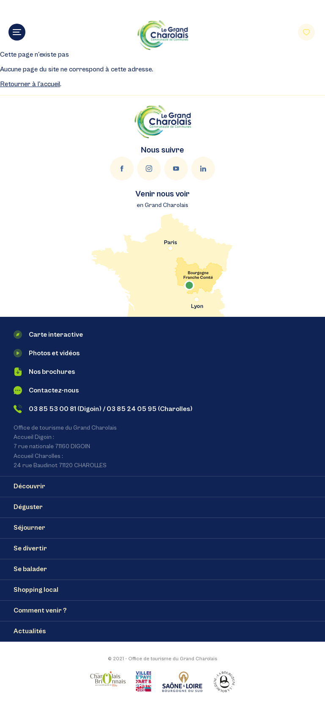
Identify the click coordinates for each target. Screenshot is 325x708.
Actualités (30, 631)
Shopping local (36, 590)
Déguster (28, 507)
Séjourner (29, 527)
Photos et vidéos (47, 353)
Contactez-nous (46, 390)
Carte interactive (48, 334)
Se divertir (30, 548)
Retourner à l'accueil (30, 84)
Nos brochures (44, 372)
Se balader (30, 569)
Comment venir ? (40, 610)
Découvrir (29, 486)
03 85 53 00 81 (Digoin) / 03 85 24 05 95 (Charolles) (103, 409)
